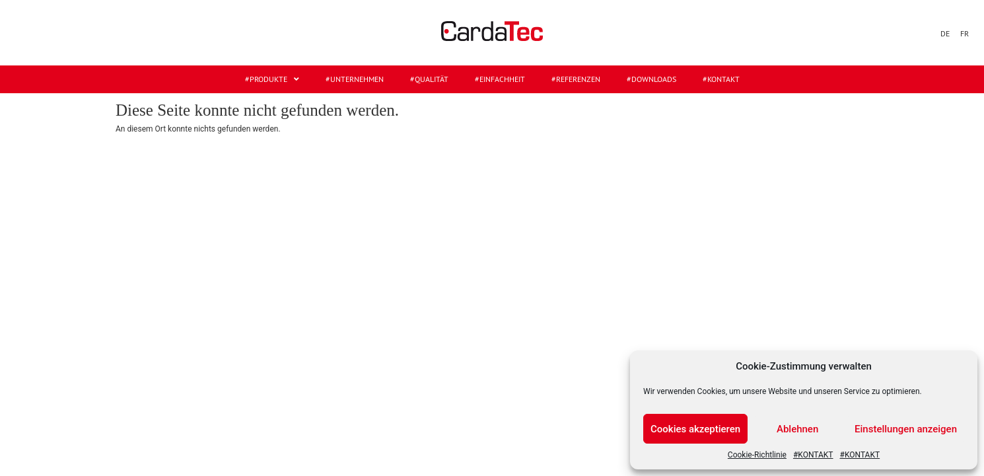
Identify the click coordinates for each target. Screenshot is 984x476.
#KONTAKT (813, 454)
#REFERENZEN (575, 79)
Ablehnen (797, 429)
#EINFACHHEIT (500, 79)
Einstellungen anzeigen (906, 429)
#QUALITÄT (429, 79)
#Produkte (272, 79)
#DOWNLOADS (651, 79)
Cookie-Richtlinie (757, 454)
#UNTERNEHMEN (355, 79)
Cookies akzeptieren (695, 429)
